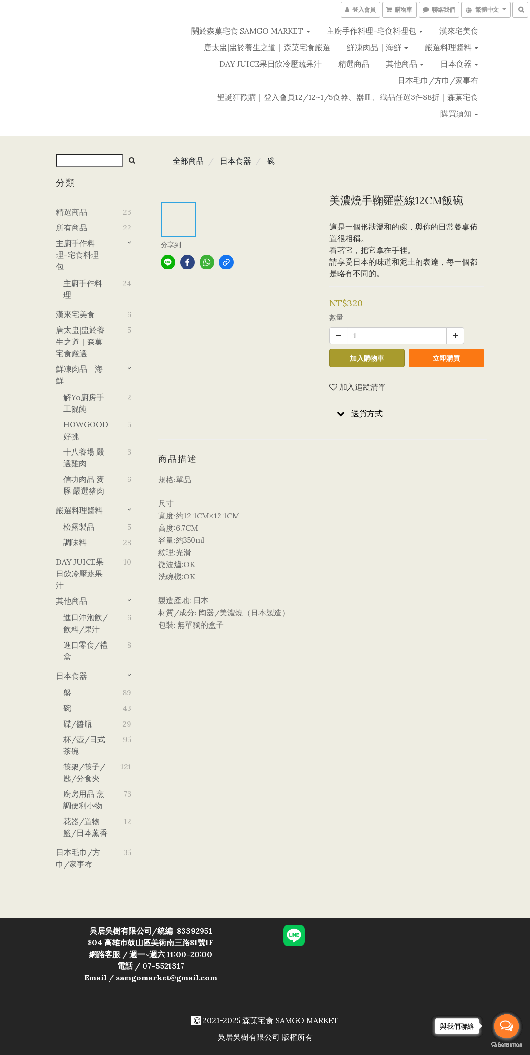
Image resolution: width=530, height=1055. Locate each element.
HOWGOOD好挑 (85, 430)
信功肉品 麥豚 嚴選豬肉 (83, 485)
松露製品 (78, 527)
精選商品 (353, 64)
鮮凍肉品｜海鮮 (377, 47)
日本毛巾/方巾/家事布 (438, 80)
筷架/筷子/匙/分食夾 (84, 772)
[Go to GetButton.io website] (506, 1045)
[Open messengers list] (506, 1026)
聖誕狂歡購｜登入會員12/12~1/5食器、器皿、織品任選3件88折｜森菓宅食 (347, 97)
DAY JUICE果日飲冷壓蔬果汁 (270, 64)
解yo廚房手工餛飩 (83, 403)
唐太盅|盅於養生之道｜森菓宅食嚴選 (267, 47)
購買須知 (459, 113)
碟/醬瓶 (77, 724)
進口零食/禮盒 (85, 650)
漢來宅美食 (458, 31)
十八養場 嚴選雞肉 (83, 457)
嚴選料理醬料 (451, 47)
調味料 (75, 542)
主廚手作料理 (82, 289)
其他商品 (405, 64)
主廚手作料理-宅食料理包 (375, 31)
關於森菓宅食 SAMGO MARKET (250, 31)
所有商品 (71, 227)
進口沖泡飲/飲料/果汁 (85, 623)
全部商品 (188, 161)
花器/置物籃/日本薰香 (85, 827)
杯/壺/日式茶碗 (84, 745)
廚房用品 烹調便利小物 (83, 799)
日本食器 (459, 64)
